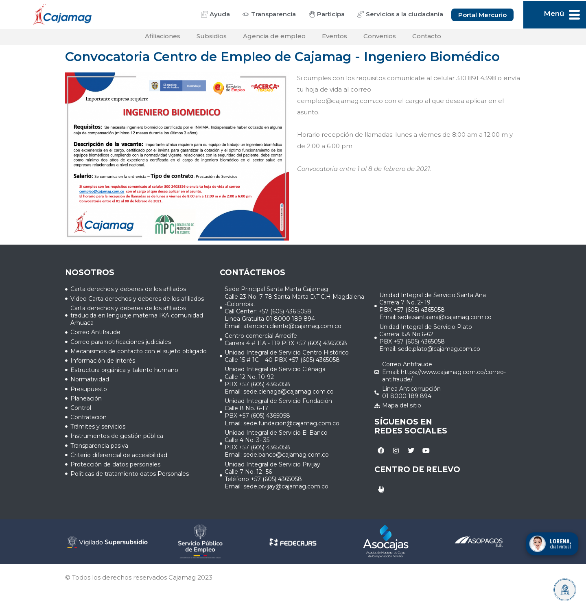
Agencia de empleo (274, 38)
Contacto (426, 38)
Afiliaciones (162, 38)
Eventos (334, 38)
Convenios (379, 38)
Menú (554, 13)
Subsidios (212, 38)
